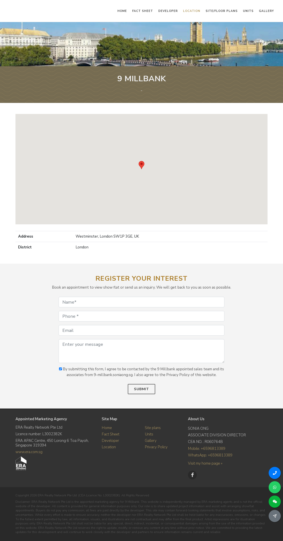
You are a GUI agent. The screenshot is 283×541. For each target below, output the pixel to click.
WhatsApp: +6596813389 (210, 455)
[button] (141, 165)
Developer (110, 440)
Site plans (153, 427)
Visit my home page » (205, 463)
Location (109, 447)
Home (107, 427)
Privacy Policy (156, 447)
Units (149, 434)
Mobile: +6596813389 (206, 448)
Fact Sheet (110, 434)
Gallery (151, 440)
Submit (141, 389)
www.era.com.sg (28, 451)
